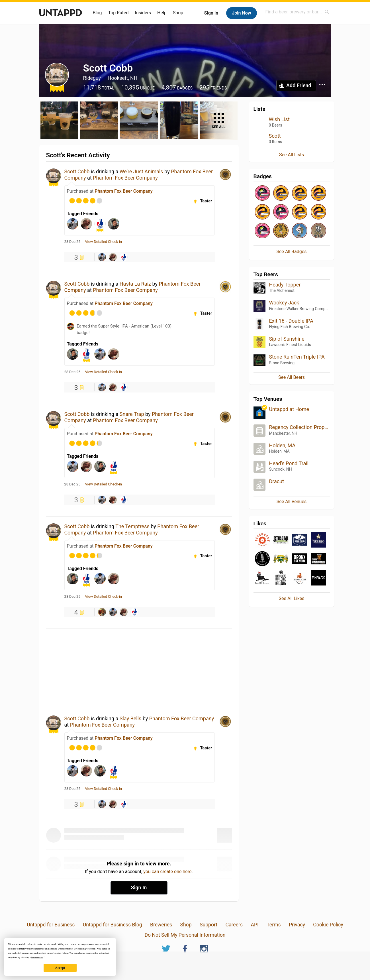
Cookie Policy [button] (61, 952)
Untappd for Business (51, 925)
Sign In (211, 13)
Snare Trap (132, 414)
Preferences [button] (37, 957)
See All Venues (291, 501)
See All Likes (291, 598)
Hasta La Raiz (135, 284)
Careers (234, 925)
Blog (97, 12)
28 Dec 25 (72, 242)
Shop (178, 12)
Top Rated (118, 12)
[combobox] (297, 12)
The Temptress (132, 526)
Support (208, 925)
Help (162, 12)
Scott (275, 136)
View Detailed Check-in (103, 242)
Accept (60, 968)
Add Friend (298, 85)
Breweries (161, 925)
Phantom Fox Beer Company (125, 178)
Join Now (241, 13)
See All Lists (291, 154)
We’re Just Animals (141, 171)
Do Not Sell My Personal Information (184, 935)
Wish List (279, 119)
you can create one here (167, 871)
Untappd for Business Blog (112, 925)
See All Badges (291, 251)
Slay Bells (131, 718)
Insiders (143, 12)
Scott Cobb (77, 171)
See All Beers (291, 377)
